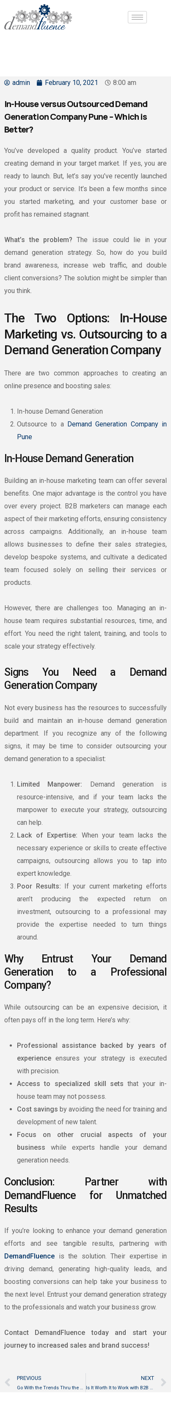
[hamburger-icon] (137, 17)
